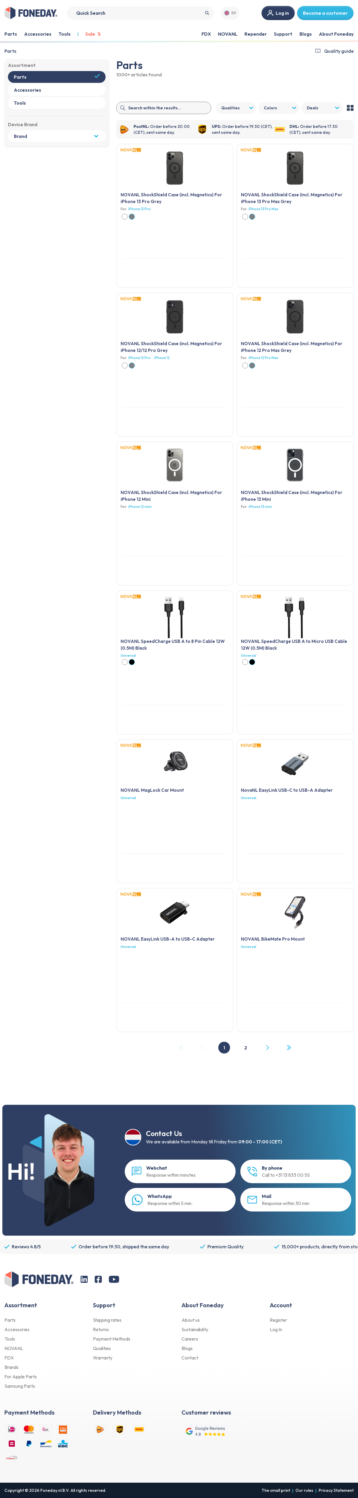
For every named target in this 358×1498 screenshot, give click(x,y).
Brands (11, 1367)
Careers (190, 1339)
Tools (9, 1339)
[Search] (140, 13)
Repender (255, 34)
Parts (10, 51)
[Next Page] (267, 1047)
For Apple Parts (20, 1377)
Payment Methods (111, 1339)
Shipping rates (107, 1320)
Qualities (102, 1348)
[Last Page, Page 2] (288, 1047)
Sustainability (195, 1329)
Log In (276, 1329)
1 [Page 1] (224, 1048)
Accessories (16, 1329)
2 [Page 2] (245, 1048)
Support (283, 34)
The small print (276, 1490)
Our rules (304, 1490)
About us (191, 1320)
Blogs (305, 34)
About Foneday (336, 34)
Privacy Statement (336, 1490)
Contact (190, 1358)
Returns (101, 1329)
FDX (206, 34)
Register (278, 1320)
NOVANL (227, 34)
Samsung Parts (19, 1386)
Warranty (102, 1358)
